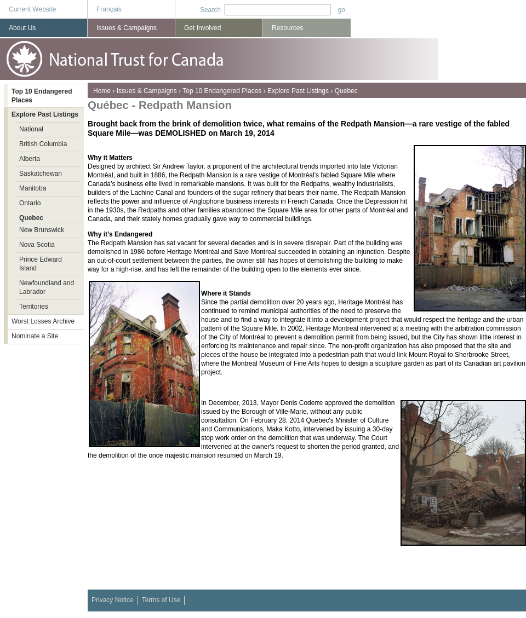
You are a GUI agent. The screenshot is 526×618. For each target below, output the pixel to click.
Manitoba (32, 188)
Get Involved (202, 28)
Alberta (29, 159)
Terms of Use (161, 600)
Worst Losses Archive (43, 321)
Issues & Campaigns (147, 91)
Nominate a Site (35, 336)
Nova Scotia (37, 245)
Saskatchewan (40, 173)
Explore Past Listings (298, 91)
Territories (33, 306)
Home (102, 91)
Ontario (30, 203)
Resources (287, 28)
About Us (22, 28)
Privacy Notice (113, 600)
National (31, 129)
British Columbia (43, 144)
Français (109, 9)
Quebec (346, 91)
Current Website (32, 9)
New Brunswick (41, 230)
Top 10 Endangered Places (221, 91)
